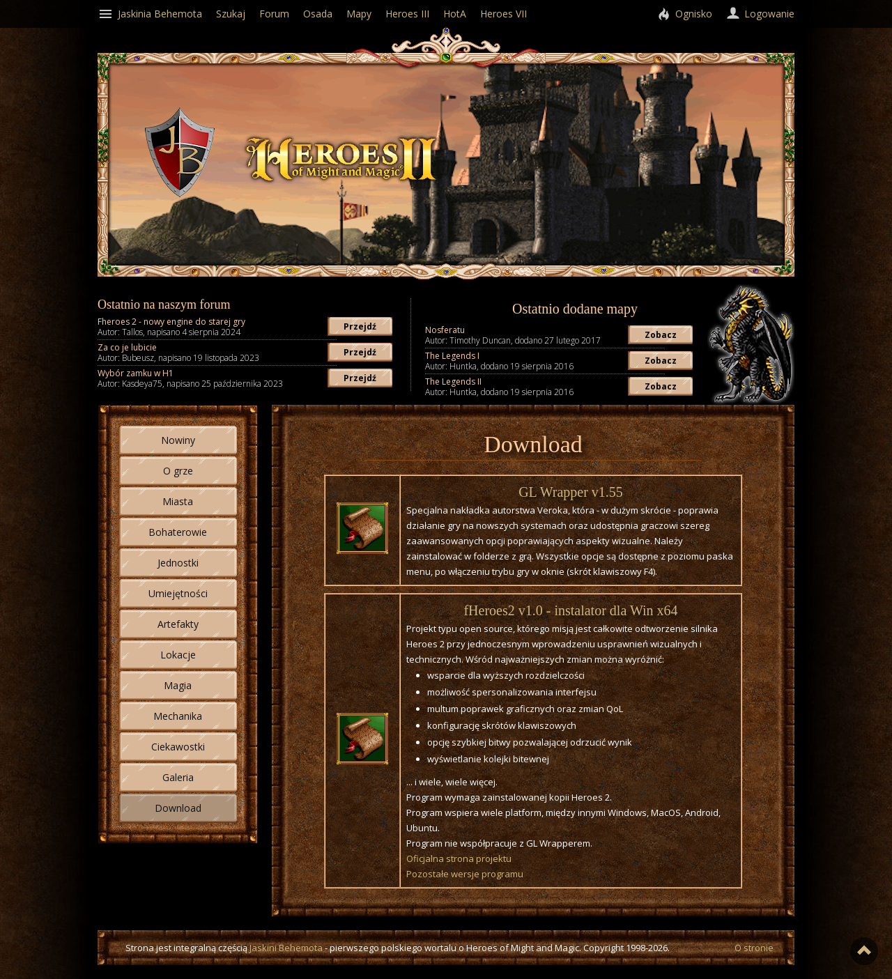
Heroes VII (503, 13)
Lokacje (178, 654)
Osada (317, 13)
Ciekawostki (178, 746)
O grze (178, 470)
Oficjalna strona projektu (459, 858)
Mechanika (177, 716)
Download (178, 808)
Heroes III (407, 13)
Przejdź (360, 326)
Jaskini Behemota (286, 947)
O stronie (754, 947)
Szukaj (230, 13)
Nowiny (178, 440)
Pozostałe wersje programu (464, 874)
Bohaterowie (177, 532)
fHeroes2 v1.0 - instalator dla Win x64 (570, 610)
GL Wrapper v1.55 (570, 492)
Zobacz (661, 335)
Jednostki (178, 562)
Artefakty (178, 624)
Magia (178, 685)
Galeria (178, 777)
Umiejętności (178, 593)
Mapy (358, 13)
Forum (274, 13)
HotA (454, 13)
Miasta (177, 501)
